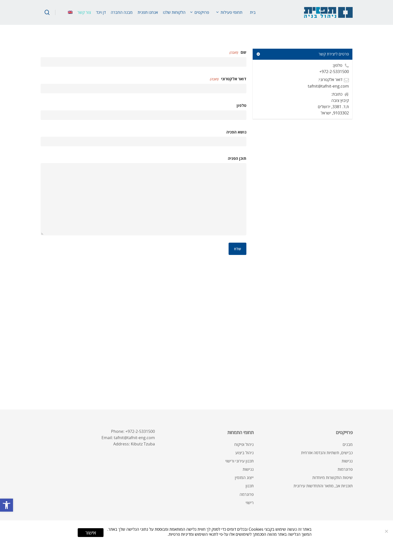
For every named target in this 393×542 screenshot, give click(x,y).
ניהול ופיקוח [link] (244, 444)
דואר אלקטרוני (228, 79)
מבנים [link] (348, 444)
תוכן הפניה (237, 158)
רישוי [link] (250, 502)
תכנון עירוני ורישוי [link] (239, 461)
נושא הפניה (236, 132)
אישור (90, 532)
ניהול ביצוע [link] (244, 452)
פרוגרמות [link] (345, 469)
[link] (6, 505)
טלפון (241, 105)
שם (237, 52)
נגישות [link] (347, 461)
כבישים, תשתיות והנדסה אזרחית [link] (327, 452)
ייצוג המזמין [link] (244, 477)
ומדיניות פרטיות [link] (181, 534)
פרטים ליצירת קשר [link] (302, 54)
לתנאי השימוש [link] (206, 534)
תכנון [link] (250, 486)
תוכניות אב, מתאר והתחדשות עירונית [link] (323, 486)
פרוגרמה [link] (247, 494)
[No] (386, 531)
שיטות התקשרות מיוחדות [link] (332, 477)
